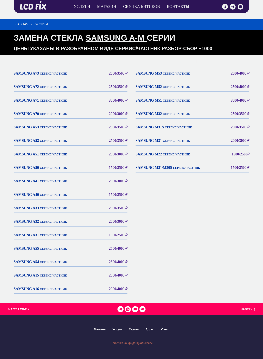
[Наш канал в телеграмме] (120, 309)
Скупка (134, 329)
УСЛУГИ (41, 24)
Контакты (178, 6)
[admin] (225, 7)
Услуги (82, 6)
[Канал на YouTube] (135, 309)
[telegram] (233, 7)
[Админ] (128, 309)
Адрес (150, 329)
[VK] (142, 309)
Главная (21, 24)
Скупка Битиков (141, 6)
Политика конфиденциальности (132, 343)
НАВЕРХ (248, 309)
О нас (165, 329)
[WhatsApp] (240, 7)
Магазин (106, 6)
